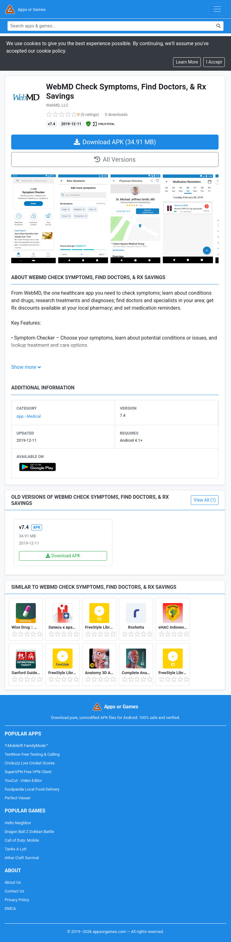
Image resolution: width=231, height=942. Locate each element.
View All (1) (205, 499)
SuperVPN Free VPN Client (28, 771)
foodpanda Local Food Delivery (32, 789)
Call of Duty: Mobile (22, 840)
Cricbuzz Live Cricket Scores (30, 763)
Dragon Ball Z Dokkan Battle (29, 831)
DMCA (10, 908)
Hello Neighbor (18, 823)
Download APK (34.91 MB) (115, 142)
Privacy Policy (17, 899)
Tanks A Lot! (15, 849)
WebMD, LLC (57, 105)
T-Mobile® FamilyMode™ (26, 745)
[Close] (214, 62)
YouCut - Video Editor (23, 780)
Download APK (63, 555)
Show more (23, 367)
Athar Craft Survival (22, 857)
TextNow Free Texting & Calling (32, 754)
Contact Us (14, 891)
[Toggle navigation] (217, 9)
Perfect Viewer (18, 798)
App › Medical (28, 416)
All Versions (114, 159)
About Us (13, 882)
